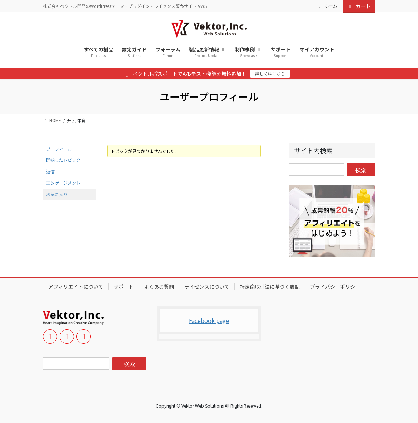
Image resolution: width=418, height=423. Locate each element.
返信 (50, 171)
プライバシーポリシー (335, 286)
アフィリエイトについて (75, 286)
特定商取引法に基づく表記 (270, 286)
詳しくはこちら (270, 73)
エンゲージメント (63, 183)
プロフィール (59, 149)
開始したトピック (63, 160)
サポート (124, 286)
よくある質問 (159, 286)
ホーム (327, 6)
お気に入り (57, 194)
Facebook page (209, 320)
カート (359, 6)
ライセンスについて (206, 286)
